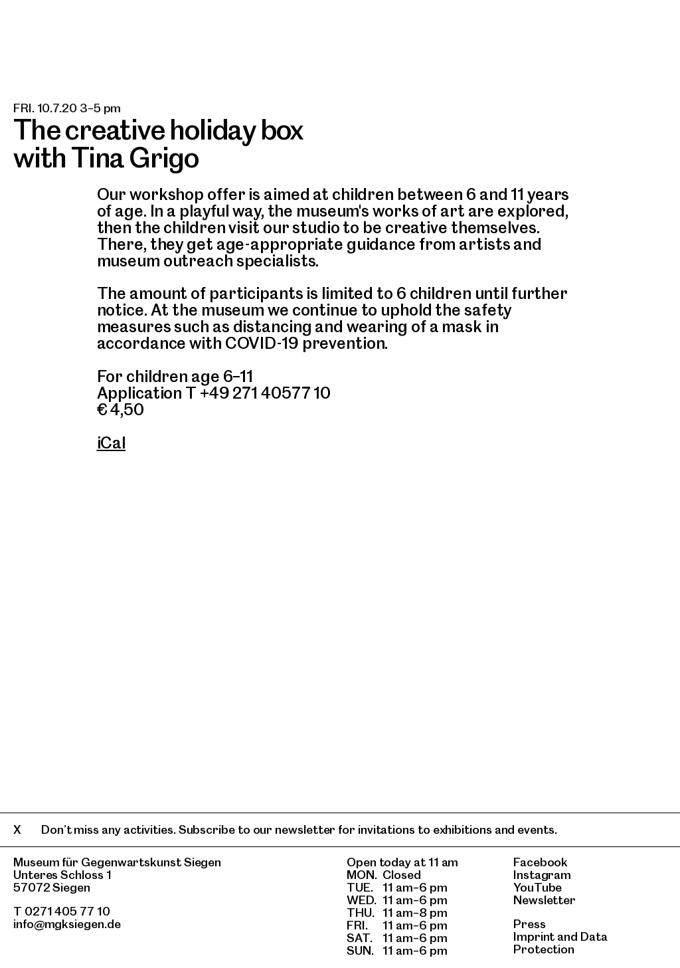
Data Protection (560, 942)
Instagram (542, 875)
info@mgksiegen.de (67, 924)
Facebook (540, 862)
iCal (111, 442)
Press (529, 924)
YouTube (537, 887)
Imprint (533, 936)
